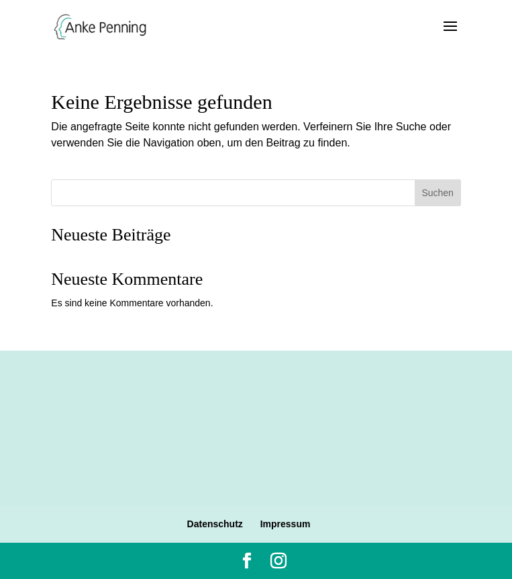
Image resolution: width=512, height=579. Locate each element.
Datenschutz (215, 524)
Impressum (285, 524)
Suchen (437, 192)
